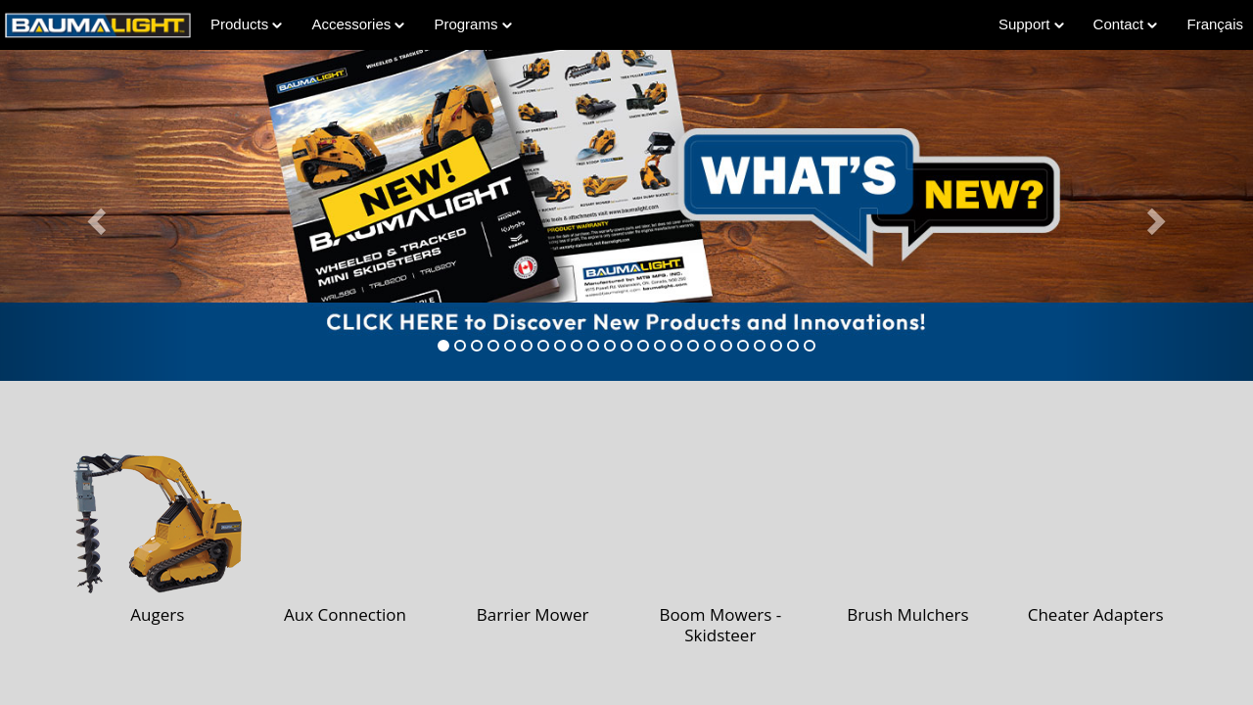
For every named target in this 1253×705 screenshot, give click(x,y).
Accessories (357, 24)
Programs (472, 24)
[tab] (443, 346)
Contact (1125, 24)
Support (1031, 24)
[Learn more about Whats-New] (626, 215)
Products (246, 24)
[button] (94, 215)
